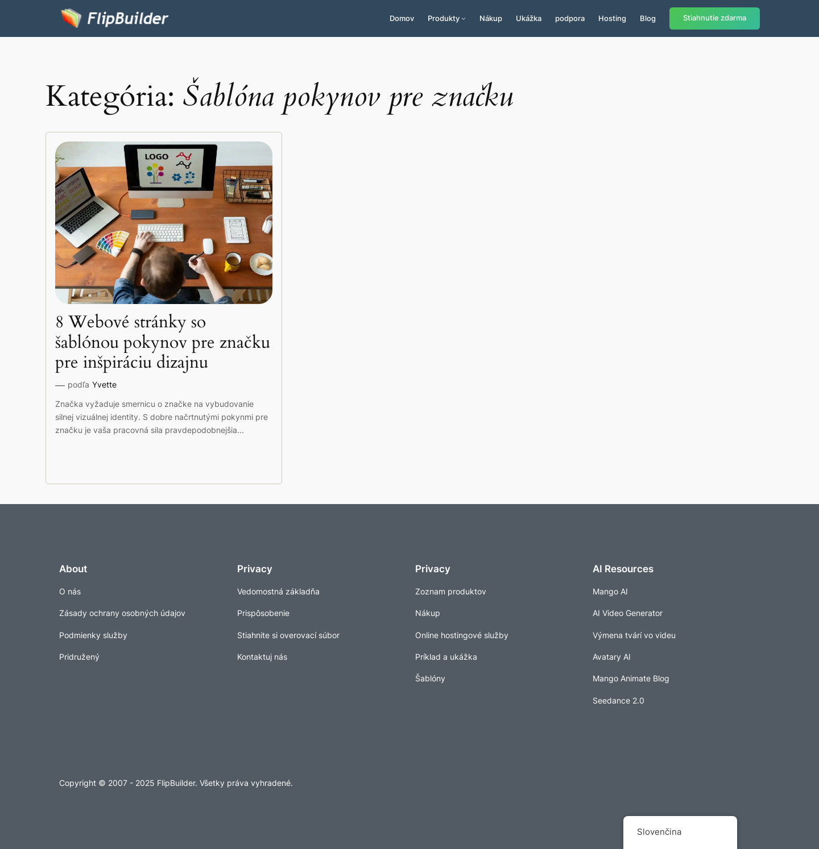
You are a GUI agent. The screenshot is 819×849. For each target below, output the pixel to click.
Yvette (104, 384)
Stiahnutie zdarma (714, 18)
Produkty (444, 18)
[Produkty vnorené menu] (463, 18)
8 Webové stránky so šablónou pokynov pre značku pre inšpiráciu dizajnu (162, 343)
